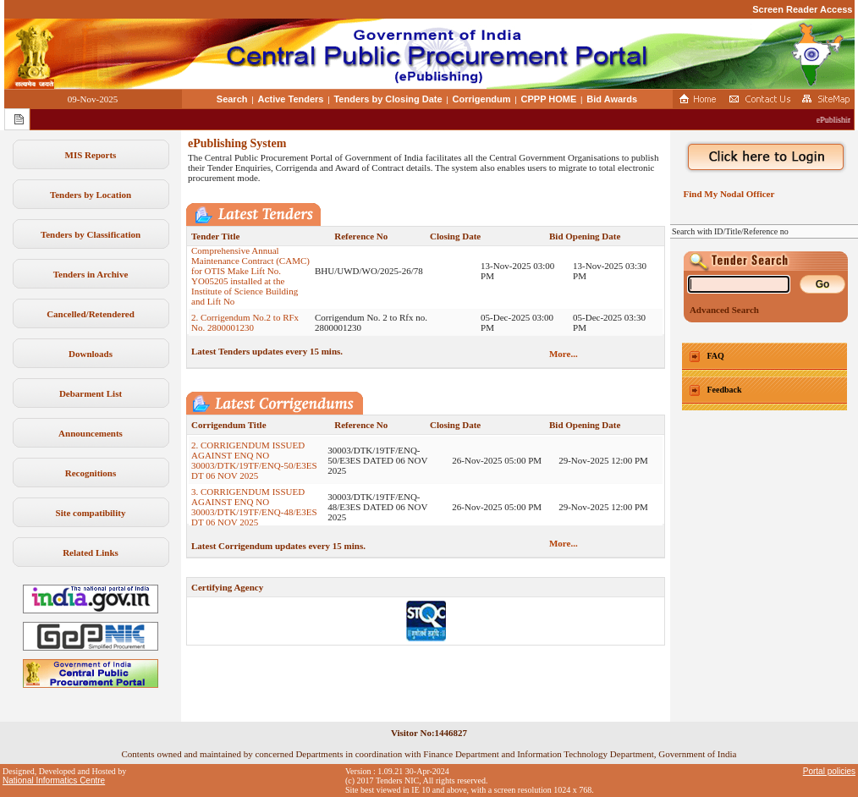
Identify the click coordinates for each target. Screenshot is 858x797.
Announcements (90, 433)
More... (563, 354)
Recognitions (91, 473)
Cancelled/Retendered (91, 314)
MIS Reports (91, 155)
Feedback (724, 389)
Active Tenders (290, 99)
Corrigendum (482, 99)
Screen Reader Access (802, 9)
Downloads (91, 354)
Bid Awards (611, 99)
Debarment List (90, 393)
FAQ (715, 355)
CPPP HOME (549, 99)
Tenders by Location (90, 195)
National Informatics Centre (54, 780)
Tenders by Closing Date (387, 99)
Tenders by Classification (90, 234)
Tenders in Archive (91, 274)
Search (232, 99)
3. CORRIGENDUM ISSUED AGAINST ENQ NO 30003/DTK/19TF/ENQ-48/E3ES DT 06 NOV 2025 (254, 513)
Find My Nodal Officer (726, 194)
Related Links (90, 552)
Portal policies (829, 771)
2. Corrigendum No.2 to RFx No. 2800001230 (245, 329)
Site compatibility (91, 513)
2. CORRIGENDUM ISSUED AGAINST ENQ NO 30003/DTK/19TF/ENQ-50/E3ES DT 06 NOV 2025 (254, 467)
